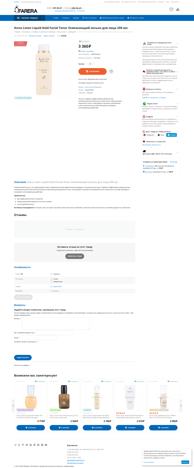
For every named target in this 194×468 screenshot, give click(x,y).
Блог (167, 2)
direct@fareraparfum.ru (76, 460)
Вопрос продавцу (86, 51)
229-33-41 (72, 9)
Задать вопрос (49, 36)
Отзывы (161, 2)
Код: (59, 36)
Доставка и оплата (129, 2)
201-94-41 (73, 7)
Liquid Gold (57, 287)
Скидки (56, 18)
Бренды (76, 18)
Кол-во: (81, 64)
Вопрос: (17, 318)
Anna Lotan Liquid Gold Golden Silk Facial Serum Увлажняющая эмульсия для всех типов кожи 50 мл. (30, 416)
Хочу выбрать (149, 462)
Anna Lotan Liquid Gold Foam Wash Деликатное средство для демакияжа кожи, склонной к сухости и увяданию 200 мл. (97, 416)
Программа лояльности (147, 2)
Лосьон (56, 291)
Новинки (65, 18)
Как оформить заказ (112, 2)
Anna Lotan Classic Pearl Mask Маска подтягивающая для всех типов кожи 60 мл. (129, 416)
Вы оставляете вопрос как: (24, 333)
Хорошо (185, 462)
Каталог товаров (30, 17)
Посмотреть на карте (75, 463)
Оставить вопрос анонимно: (25, 342)
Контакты (175, 2)
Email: (16, 338)
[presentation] (33, 349)
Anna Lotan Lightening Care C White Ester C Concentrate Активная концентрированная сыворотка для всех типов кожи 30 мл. (163, 416)
